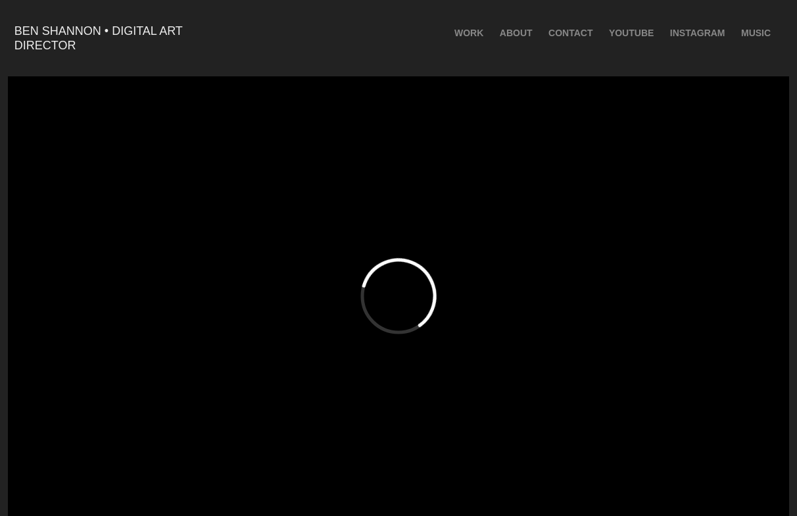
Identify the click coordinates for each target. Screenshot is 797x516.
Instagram (697, 33)
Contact (570, 33)
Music (756, 33)
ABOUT (516, 33)
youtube (631, 33)
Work (468, 33)
